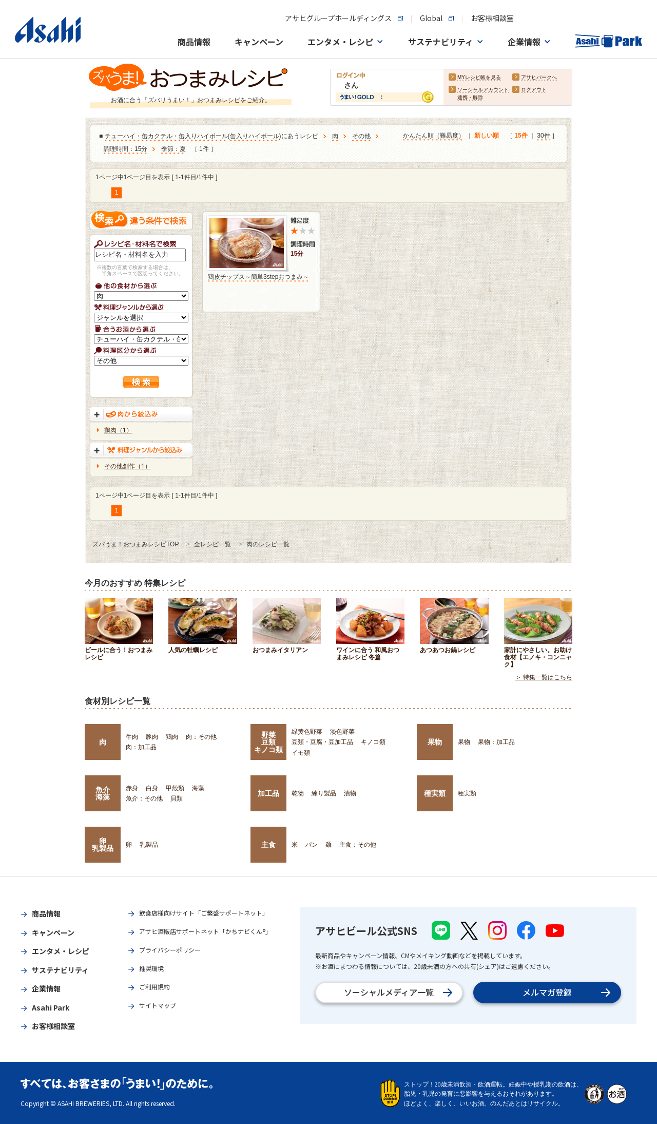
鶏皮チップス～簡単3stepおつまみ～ (258, 276)
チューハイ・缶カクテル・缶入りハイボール (166, 136)
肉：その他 (201, 736)
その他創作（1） (127, 466)
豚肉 (152, 736)
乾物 (298, 793)
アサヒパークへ (539, 78)
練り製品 (324, 793)
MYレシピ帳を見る (479, 78)
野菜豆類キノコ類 (268, 742)
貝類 (176, 798)
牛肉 (132, 736)
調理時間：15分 (125, 149)
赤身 (132, 788)
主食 (268, 845)
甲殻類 (175, 788)
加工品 (268, 793)
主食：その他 (357, 844)
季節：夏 (173, 149)
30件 (543, 136)
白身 (152, 788)
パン (311, 844)
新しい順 (486, 136)
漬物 (350, 793)
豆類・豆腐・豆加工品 (322, 742)
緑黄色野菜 (307, 731)
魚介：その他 (144, 798)
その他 (361, 136)
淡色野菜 (342, 731)
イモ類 (301, 752)
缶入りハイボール (254, 136)
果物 (435, 742)
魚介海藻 (102, 793)
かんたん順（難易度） (434, 136)
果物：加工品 (496, 742)
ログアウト (534, 90)
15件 (520, 136)
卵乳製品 (102, 844)
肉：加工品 (141, 747)
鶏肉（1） (118, 430)
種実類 (435, 793)
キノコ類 (373, 742)
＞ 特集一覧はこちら (543, 677)
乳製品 (149, 844)
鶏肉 (172, 736)
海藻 (198, 788)
